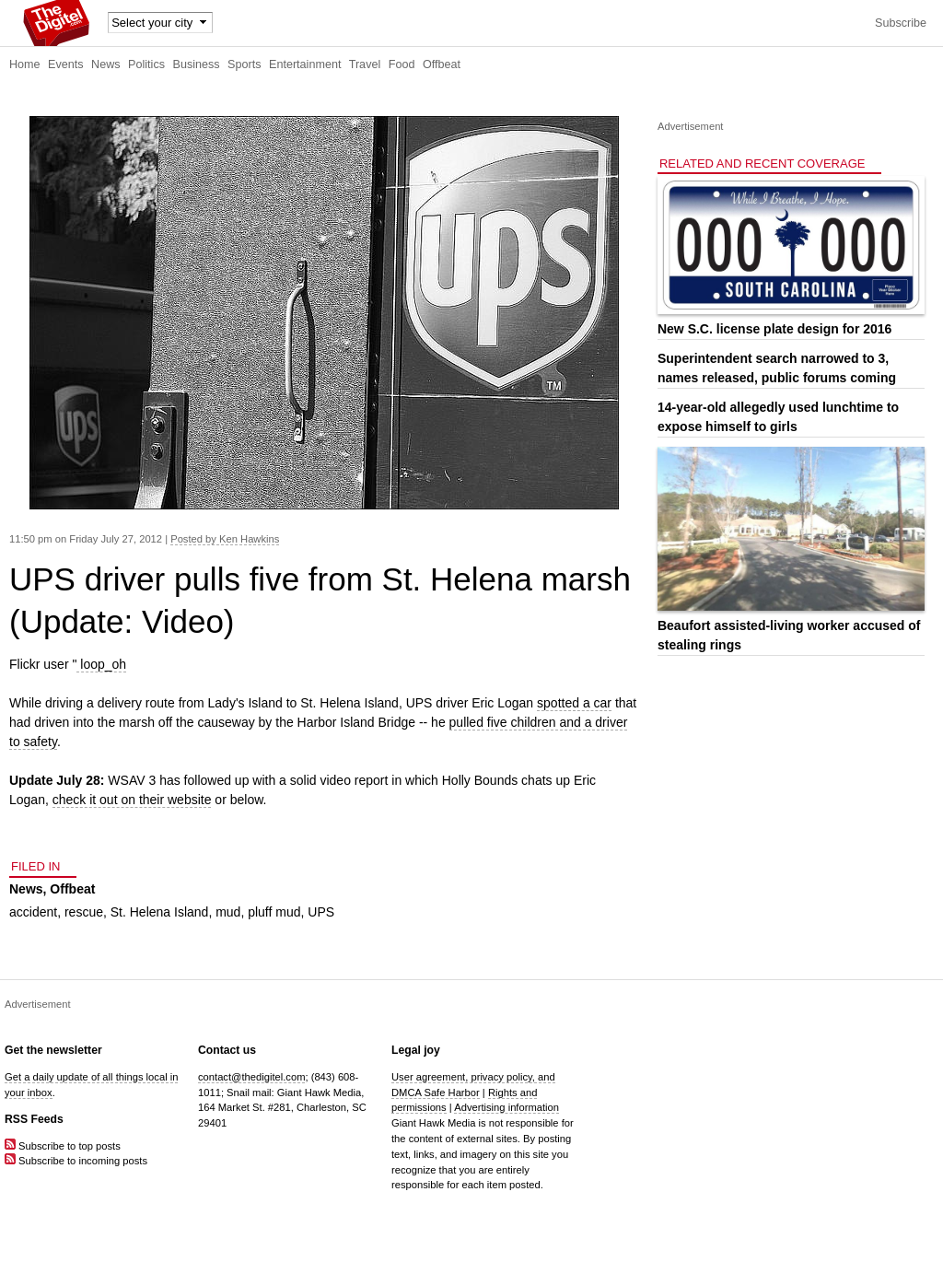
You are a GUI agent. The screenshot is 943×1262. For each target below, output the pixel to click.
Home (25, 64)
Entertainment (305, 64)
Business (196, 64)
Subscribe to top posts (63, 1145)
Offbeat (441, 64)
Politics (146, 64)
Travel (365, 64)
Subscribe (900, 23)
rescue (83, 912)
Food (402, 64)
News (106, 64)
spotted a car (574, 702)
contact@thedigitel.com (251, 1076)
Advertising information (506, 1107)
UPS (321, 912)
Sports (244, 64)
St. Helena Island (160, 912)
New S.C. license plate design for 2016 (774, 328)
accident (33, 912)
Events (66, 64)
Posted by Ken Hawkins (224, 538)
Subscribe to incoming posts (76, 1160)
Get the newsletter (53, 1050)
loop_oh (101, 664)
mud (227, 912)
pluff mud (274, 912)
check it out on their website (132, 799)
